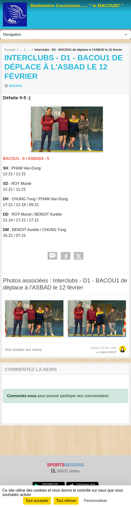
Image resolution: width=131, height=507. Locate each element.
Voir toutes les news (23, 350)
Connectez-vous (22, 396)
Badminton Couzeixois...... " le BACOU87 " (77, 5)
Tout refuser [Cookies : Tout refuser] (66, 501)
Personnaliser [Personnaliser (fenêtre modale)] (95, 501)
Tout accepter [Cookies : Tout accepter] (37, 501)
